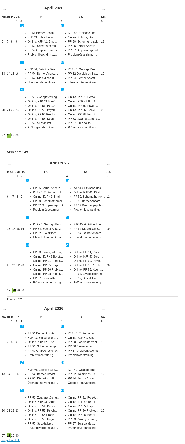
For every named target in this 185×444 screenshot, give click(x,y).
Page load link (10, 440)
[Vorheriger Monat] (4, 9)
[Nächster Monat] (103, 9)
